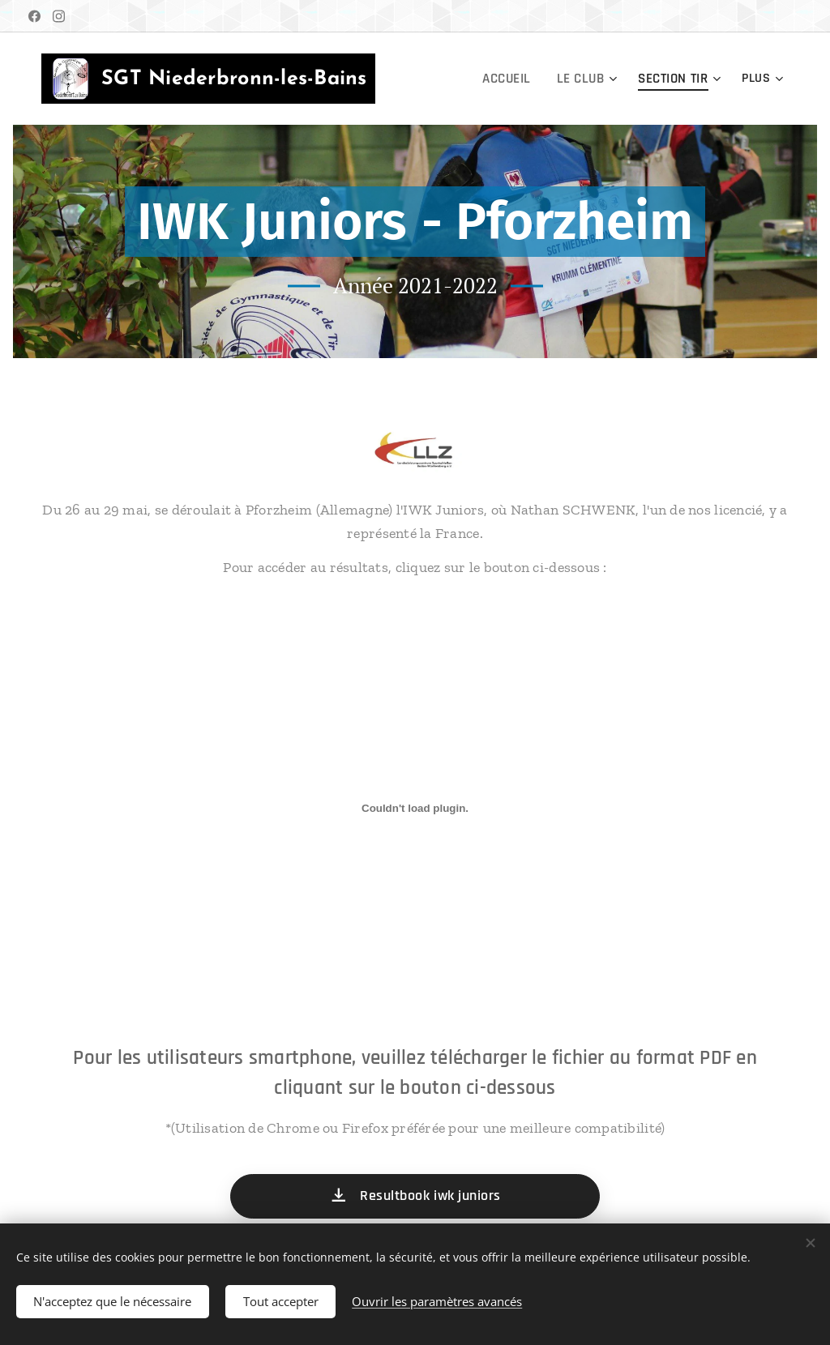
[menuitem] (514, 78)
